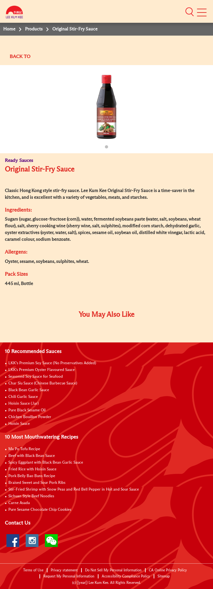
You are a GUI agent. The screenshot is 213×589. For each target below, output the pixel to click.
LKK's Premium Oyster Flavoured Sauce (41, 370)
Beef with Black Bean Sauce (31, 456)
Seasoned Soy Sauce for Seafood (35, 377)
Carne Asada (19, 503)
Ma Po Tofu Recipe (24, 449)
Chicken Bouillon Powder (29, 417)
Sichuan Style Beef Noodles (31, 496)
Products (34, 29)
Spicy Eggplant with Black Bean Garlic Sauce (45, 463)
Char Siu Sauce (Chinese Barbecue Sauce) (42, 383)
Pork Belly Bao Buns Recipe (31, 476)
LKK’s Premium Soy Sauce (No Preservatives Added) (52, 363)
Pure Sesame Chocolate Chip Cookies (39, 510)
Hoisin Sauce (19, 424)
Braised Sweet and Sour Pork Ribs (36, 483)
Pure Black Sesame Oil (27, 410)
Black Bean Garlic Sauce (28, 390)
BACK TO (20, 56)
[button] (189, 11)
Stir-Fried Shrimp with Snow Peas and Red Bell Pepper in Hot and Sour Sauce (73, 490)
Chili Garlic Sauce (23, 397)
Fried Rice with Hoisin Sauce (32, 469)
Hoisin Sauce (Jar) (23, 404)
